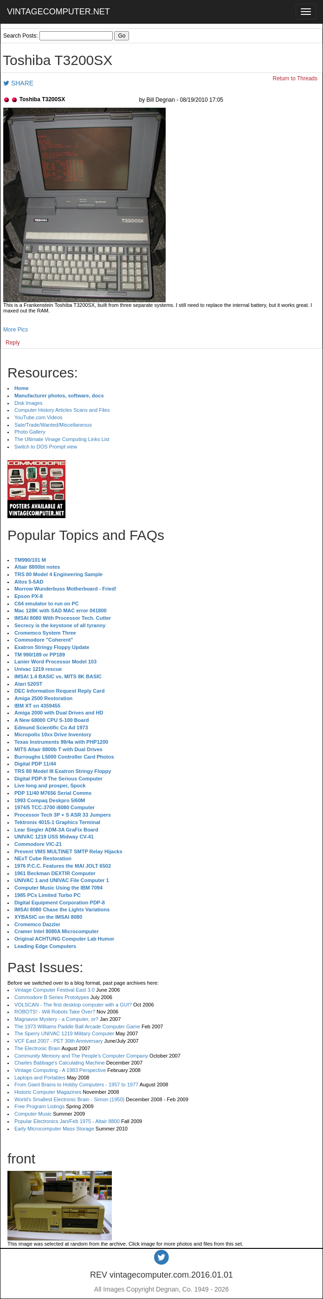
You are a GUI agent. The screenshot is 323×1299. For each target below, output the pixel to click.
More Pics (15, 329)
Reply (13, 342)
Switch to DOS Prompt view (45, 446)
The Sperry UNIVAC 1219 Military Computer (64, 1033)
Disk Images (28, 403)
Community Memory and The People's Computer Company (81, 1056)
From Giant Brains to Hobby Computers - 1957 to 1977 (76, 1084)
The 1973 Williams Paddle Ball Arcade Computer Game (77, 1026)
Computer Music (33, 1114)
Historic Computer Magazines (47, 1092)
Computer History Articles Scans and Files (62, 410)
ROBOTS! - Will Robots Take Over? (54, 1011)
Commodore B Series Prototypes (51, 997)
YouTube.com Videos (38, 417)
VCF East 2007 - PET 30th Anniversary (58, 1041)
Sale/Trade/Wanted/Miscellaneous (53, 425)
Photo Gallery (29, 432)
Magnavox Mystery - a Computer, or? (56, 1019)
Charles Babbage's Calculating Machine (59, 1062)
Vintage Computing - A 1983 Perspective (60, 1070)
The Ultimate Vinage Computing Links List (62, 439)
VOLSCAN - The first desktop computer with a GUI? (73, 1004)
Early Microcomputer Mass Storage (54, 1128)
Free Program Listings (39, 1106)
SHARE (18, 83)
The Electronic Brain (37, 1048)
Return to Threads (295, 78)
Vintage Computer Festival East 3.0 (54, 990)
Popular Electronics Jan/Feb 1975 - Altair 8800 (67, 1121)
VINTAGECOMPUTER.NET (58, 11)
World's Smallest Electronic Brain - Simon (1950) (69, 1099)
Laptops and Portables (39, 1077)
